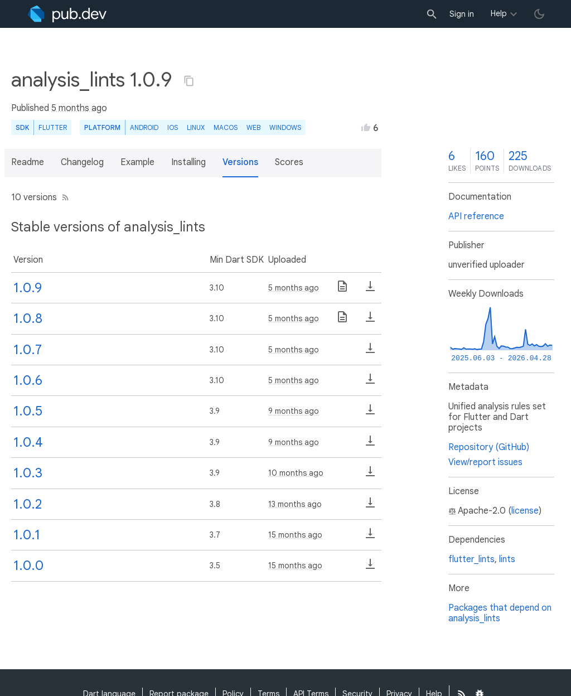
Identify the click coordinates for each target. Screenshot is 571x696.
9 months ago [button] (293, 411)
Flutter (52, 127)
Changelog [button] (82, 162)
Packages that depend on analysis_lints (499, 613)
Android (144, 127)
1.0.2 (27, 504)
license (525, 510)
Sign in (461, 14)
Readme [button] (27, 162)
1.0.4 (28, 442)
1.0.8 (27, 318)
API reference (476, 216)
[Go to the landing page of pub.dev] (67, 14)
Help (499, 13)
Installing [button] (188, 162)
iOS (172, 127)
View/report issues (485, 462)
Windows (285, 127)
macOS (226, 127)
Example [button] (137, 162)
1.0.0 (28, 565)
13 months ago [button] (295, 504)
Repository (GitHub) (488, 447)
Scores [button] (289, 162)
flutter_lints (471, 559)
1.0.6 (27, 380)
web (253, 127)
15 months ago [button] (295, 535)
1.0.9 (27, 287)
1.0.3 (27, 473)
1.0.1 (26, 534)
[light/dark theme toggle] (539, 14)
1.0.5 (27, 411)
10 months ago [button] (295, 473)
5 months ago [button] (79, 108)
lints (507, 559)
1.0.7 (27, 349)
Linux (196, 127)
